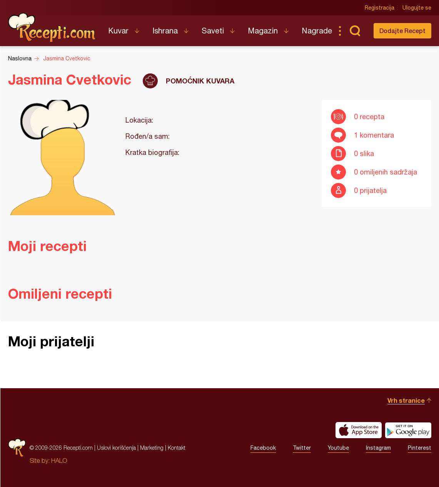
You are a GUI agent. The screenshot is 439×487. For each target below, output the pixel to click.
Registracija (379, 8)
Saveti (213, 30)
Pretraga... (355, 30)
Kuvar (118, 30)
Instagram (378, 448)
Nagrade (317, 30)
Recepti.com (52, 28)
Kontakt (176, 447)
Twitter (302, 448)
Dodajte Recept (402, 30)
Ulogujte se (416, 8)
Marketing (152, 447)
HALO (59, 460)
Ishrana (165, 30)
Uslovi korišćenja (116, 447)
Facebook (263, 448)
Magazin (263, 30)
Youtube (338, 448)
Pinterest (419, 448)
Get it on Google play (408, 430)
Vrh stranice (406, 400)
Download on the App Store (359, 430)
